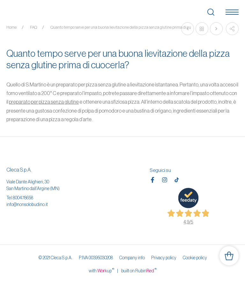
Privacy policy (163, 257)
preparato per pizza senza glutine (44, 102)
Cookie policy (195, 257)
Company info (132, 257)
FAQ (33, 27)
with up (101, 270)
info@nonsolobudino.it (27, 204)
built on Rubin (139, 270)
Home (11, 27)
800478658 (23, 197)
